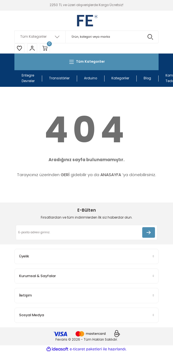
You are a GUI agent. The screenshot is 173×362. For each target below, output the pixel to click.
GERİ (65, 175)
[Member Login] (32, 48)
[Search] (86, 37)
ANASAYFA (110, 175)
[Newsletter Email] (86, 232)
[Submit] (148, 232)
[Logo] (86, 20)
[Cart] (45, 48)
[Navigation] (86, 62)
